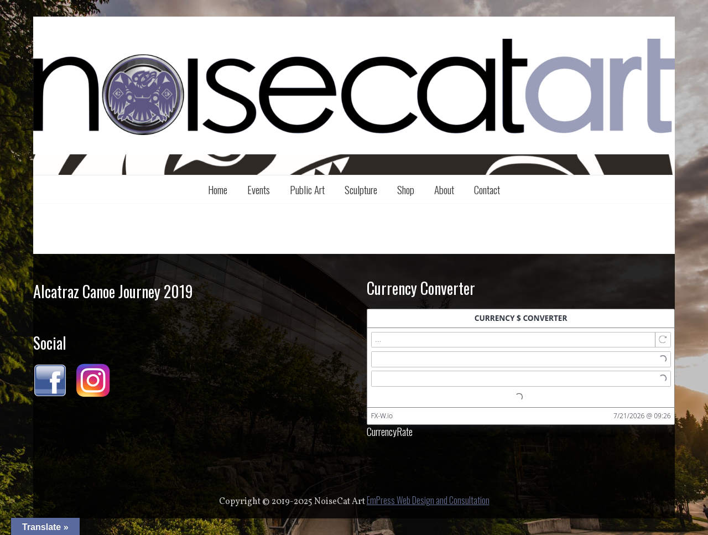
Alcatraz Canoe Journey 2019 (113, 291)
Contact (487, 189)
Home (217, 189)
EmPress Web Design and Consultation (428, 500)
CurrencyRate (390, 431)
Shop (405, 189)
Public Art (307, 189)
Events (258, 189)
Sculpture (361, 189)
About (444, 189)
